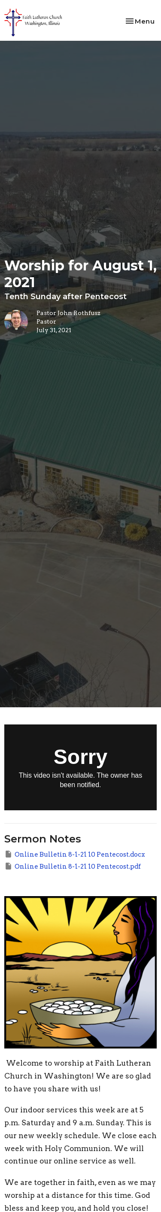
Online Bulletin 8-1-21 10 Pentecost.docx (74, 854)
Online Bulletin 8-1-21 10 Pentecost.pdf (72, 866)
